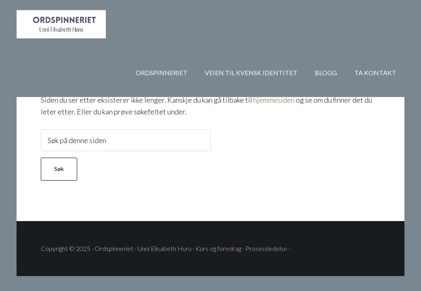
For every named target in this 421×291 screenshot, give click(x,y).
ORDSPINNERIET (81, 24)
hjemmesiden (274, 99)
